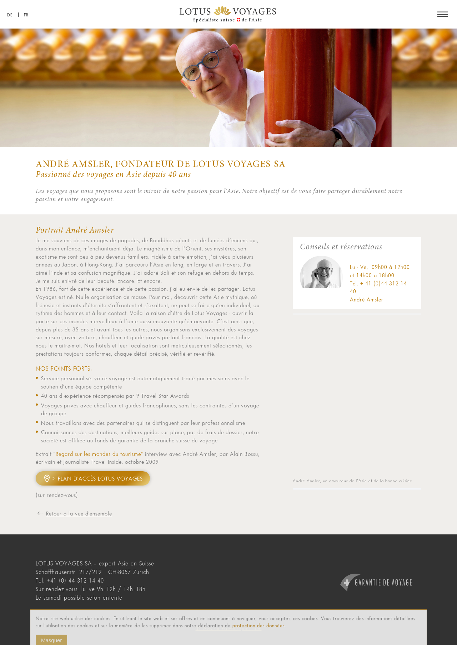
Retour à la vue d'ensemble (79, 513)
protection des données (258, 632)
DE (10, 14)
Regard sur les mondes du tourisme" (99, 453)
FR (26, 14)
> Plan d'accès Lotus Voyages (97, 478)
